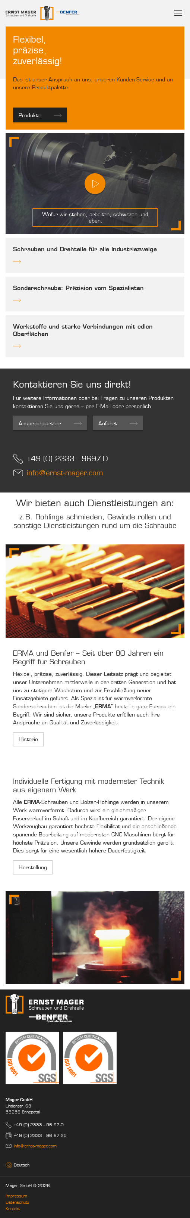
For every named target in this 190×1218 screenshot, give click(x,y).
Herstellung (33, 867)
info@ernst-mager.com (65, 473)
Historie (28, 739)
